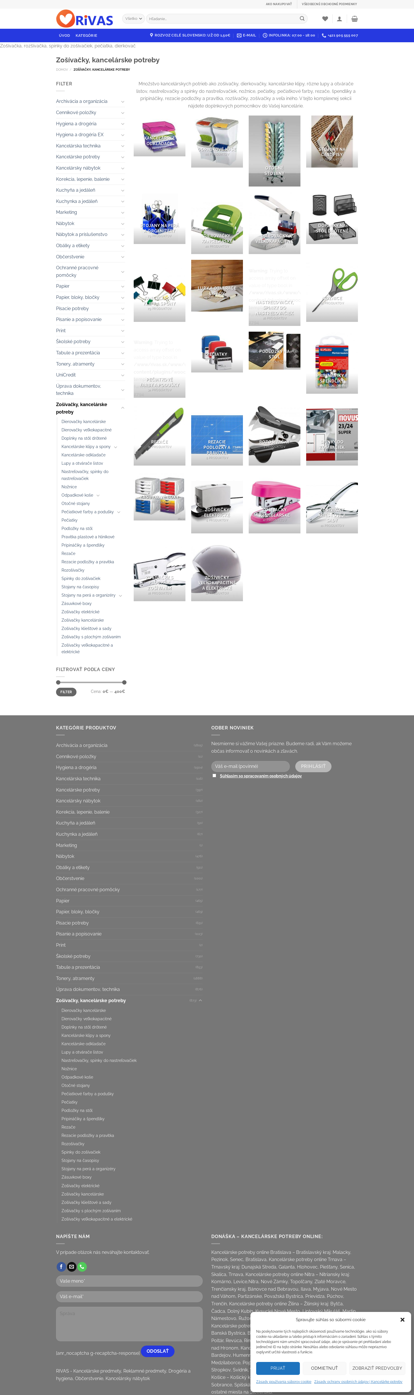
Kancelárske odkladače (84, 454)
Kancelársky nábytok (78, 168)
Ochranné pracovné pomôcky (77, 271)
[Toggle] (122, 101)
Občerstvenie (70, 257)
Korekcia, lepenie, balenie (83, 179)
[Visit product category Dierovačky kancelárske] (217, 223)
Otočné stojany (76, 503)
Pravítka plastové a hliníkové (88, 536)
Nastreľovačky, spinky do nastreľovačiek (85, 475)
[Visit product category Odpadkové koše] (217, 141)
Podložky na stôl (77, 528)
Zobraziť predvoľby (377, 1368)
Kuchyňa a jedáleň (75, 190)
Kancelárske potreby (78, 157)
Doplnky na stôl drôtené (84, 438)
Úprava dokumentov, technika (78, 389)
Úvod (64, 35)
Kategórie (86, 35)
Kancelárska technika (78, 146)
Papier (63, 286)
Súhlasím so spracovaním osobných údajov (261, 775)
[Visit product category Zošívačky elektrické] (217, 502)
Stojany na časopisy (80, 586)
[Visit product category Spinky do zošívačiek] (332, 434)
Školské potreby (73, 341)
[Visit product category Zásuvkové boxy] (159, 496)
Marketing (66, 212)
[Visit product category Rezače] (159, 434)
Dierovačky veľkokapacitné (87, 429)
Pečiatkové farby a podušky (88, 511)
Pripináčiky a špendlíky (83, 545)
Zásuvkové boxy (77, 603)
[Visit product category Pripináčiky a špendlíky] (332, 363)
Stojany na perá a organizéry (89, 595)
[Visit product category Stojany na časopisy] (332, 141)
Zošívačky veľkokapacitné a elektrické (87, 648)
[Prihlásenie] (339, 18)
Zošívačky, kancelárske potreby (81, 408)
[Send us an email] (71, 1267)
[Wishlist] (325, 18)
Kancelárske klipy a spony (86, 446)
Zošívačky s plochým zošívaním (91, 636)
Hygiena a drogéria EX (79, 134)
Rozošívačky (73, 570)
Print (61, 330)
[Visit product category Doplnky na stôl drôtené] (332, 218)
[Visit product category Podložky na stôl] (274, 351)
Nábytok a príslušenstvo (82, 234)
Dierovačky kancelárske (84, 421)
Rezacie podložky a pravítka (88, 561)
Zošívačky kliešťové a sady (87, 628)
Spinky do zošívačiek (81, 578)
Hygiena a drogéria (76, 123)
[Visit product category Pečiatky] (217, 352)
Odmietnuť (324, 1368)
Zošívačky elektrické (80, 611)
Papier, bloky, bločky (77, 297)
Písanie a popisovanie (78, 319)
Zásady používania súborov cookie (283, 1382)
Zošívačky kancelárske (83, 620)
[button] (402, 1320)
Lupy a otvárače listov (82, 463)
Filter (66, 692)
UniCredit (66, 375)
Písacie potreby (72, 308)
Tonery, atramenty (75, 364)
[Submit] (302, 19)
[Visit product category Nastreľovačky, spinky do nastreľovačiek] (274, 293)
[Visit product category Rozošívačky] (274, 434)
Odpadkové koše (77, 495)
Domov (62, 70)
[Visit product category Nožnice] (332, 291)
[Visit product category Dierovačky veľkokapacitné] (274, 223)
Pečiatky (70, 520)
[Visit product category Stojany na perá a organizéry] (159, 218)
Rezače (68, 553)
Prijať (278, 1368)
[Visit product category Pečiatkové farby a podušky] (159, 365)
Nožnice (69, 486)
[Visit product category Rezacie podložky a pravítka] (217, 434)
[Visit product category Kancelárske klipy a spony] (159, 291)
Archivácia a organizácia (82, 101)
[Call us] (82, 1267)
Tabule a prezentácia (78, 353)
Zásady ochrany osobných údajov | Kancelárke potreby (358, 1382)
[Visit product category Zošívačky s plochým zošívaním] (159, 570)
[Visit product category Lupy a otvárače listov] (217, 286)
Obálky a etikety (73, 245)
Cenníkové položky (76, 112)
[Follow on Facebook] (61, 1267)
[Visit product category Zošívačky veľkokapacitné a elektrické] (217, 570)
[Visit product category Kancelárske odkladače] (159, 136)
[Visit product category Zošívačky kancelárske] (274, 502)
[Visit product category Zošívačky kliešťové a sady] (332, 502)
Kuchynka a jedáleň (76, 201)
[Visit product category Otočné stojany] (274, 151)
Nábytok (65, 223)
